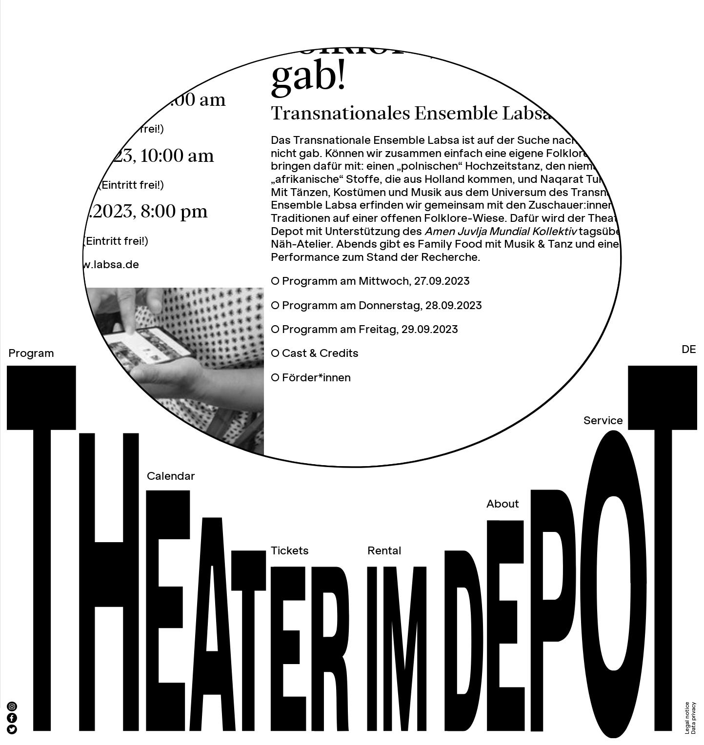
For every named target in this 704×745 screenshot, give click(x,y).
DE (689, 350)
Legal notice (687, 718)
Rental (384, 551)
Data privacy (693, 718)
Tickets (290, 551)
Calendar (171, 476)
